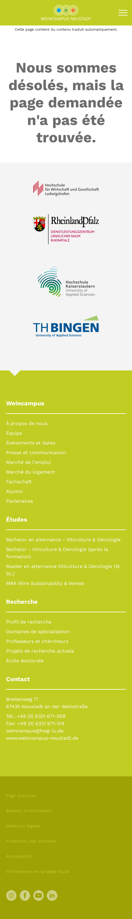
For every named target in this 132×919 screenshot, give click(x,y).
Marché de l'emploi (28, 462)
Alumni (14, 491)
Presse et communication (36, 452)
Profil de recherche (28, 622)
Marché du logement (30, 472)
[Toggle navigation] (123, 13)
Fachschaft (19, 482)
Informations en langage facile (37, 871)
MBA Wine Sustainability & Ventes (45, 583)
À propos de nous (26, 423)
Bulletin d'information (29, 810)
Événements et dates (30, 443)
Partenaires (19, 501)
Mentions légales (23, 825)
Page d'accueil (21, 795)
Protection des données (31, 841)
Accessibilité (19, 856)
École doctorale (24, 661)
